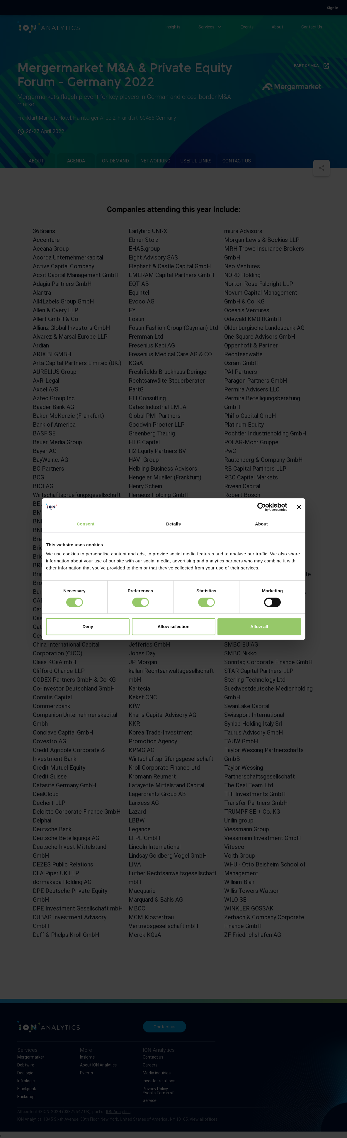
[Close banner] (299, 507)
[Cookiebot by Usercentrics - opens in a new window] (261, 507)
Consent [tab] (86, 523)
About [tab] (261, 523)
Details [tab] (173, 523)
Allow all (259, 626)
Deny (87, 626)
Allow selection (173, 626)
